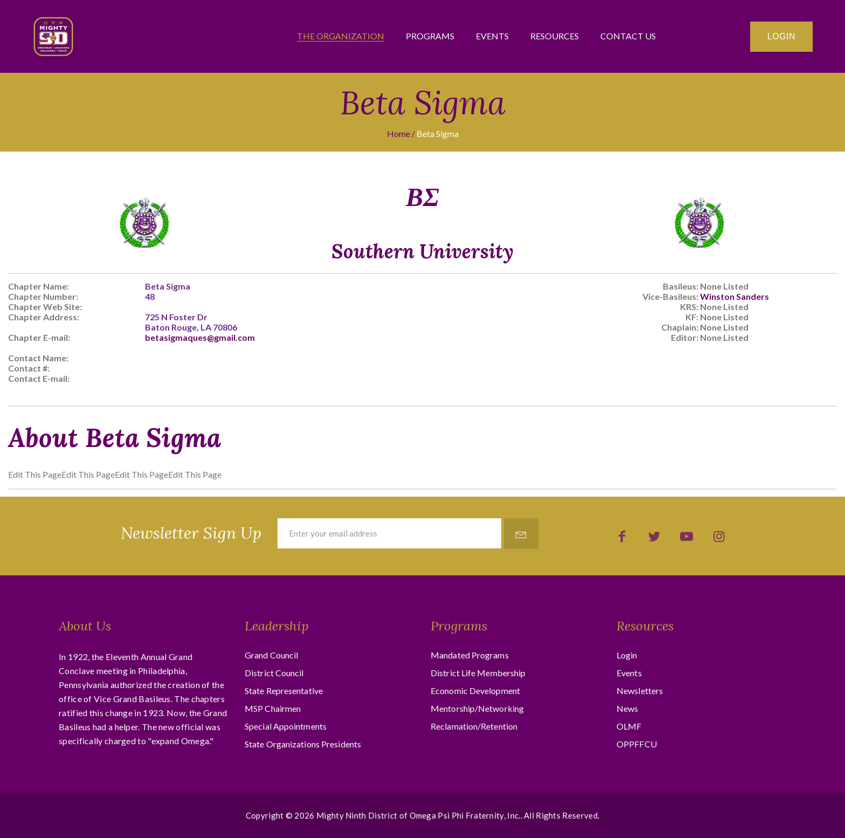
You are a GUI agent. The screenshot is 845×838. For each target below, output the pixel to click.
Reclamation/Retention (474, 726)
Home (398, 133)
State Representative (284, 690)
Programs (430, 36)
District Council (274, 673)
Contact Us (628, 36)
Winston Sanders (734, 296)
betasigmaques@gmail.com (200, 337)
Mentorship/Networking (477, 708)
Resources (554, 36)
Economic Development (475, 690)
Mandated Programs (470, 655)
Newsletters (640, 690)
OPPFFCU (637, 744)
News (627, 708)
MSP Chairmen (273, 708)
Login (781, 36)
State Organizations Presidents (303, 744)
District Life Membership (478, 673)
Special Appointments (286, 726)
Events (492, 36)
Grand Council (271, 655)
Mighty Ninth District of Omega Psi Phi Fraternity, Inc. (418, 815)
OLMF (629, 726)
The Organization (340, 36)
